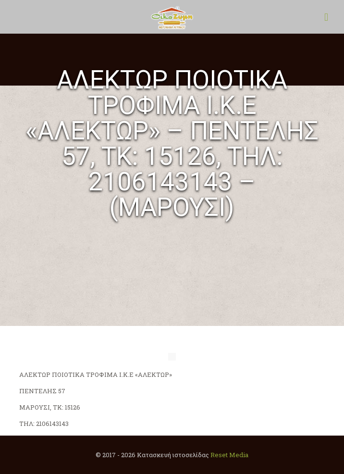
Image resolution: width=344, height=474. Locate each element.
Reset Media (229, 454)
